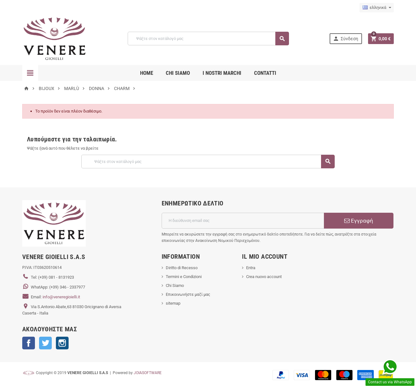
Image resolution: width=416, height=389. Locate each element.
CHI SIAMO (178, 73)
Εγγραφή (358, 220)
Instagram (62, 343)
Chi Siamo (175, 285)
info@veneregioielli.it (61, 297)
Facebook (28, 343)
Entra (250, 267)
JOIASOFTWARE (148, 373)
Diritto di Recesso (182, 267)
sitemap (173, 303)
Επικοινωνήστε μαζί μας (188, 294)
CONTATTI (265, 73)
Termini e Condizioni (184, 276)
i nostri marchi (222, 73)
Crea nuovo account (264, 276)
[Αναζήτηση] (208, 38)
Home (146, 73)
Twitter (45, 343)
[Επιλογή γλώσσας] (376, 7)
